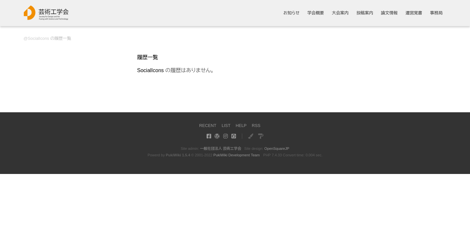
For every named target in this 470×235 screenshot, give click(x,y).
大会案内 (340, 13)
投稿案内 (364, 13)
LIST (226, 125)
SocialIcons (38, 38)
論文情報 (389, 13)
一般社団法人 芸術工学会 (220, 148)
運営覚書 (413, 13)
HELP (241, 125)
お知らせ (291, 13)
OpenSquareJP (277, 148)
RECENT (207, 125)
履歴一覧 (147, 57)
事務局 (436, 13)
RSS (256, 125)
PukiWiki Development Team (236, 155)
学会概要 (315, 13)
